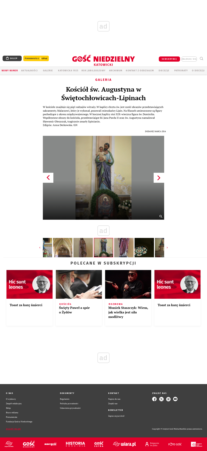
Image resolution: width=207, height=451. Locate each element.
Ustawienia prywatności (70, 408)
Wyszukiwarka (201, 59)
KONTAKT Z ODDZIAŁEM (140, 70)
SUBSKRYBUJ (169, 59)
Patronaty (181, 70)
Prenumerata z (36, 58)
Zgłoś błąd (13, 429)
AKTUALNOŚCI (29, 70)
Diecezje (164, 70)
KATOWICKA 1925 (68, 70)
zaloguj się (189, 59)
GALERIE (48, 70)
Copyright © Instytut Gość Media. (165, 429)
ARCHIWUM (115, 70)
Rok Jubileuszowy (93, 70)
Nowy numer (10, 70)
